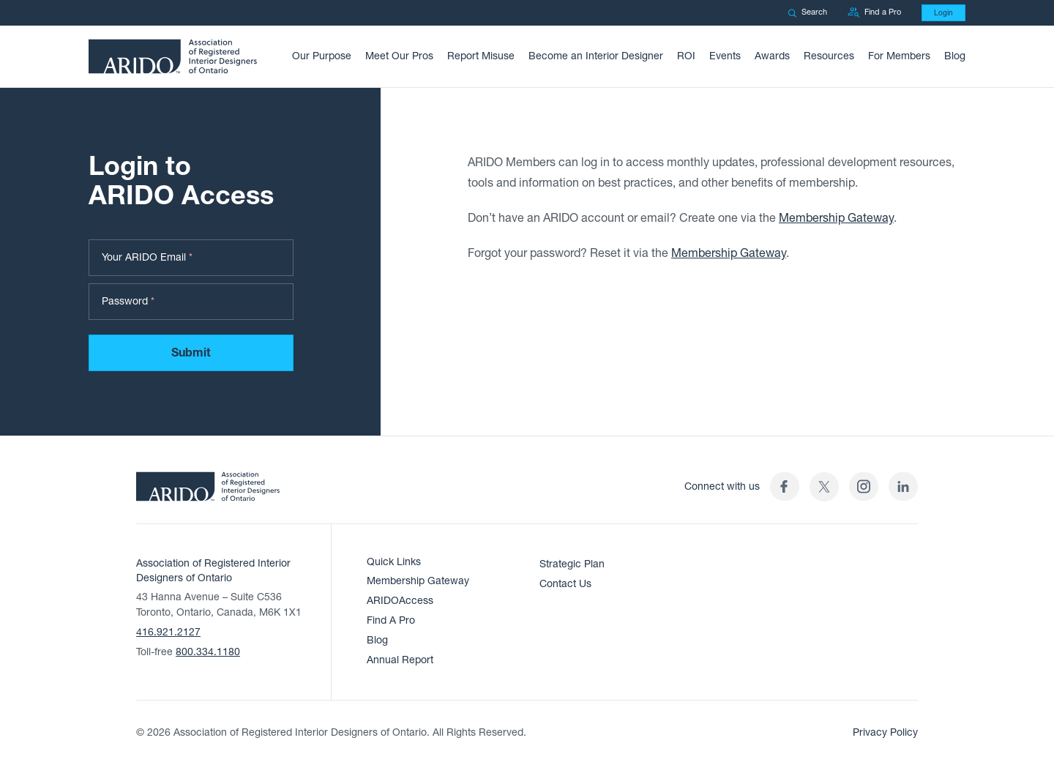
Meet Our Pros (399, 56)
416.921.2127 (168, 632)
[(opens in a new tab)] (824, 486)
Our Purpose (321, 56)
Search (807, 12)
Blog (954, 56)
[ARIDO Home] (208, 491)
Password (128, 302)
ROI (686, 56)
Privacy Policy (885, 732)
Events (725, 56)
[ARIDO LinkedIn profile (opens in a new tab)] (903, 486)
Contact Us (565, 584)
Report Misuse (481, 56)
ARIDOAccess (400, 600)
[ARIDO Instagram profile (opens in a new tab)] (863, 486)
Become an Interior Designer (595, 56)
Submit (191, 353)
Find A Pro (391, 620)
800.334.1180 (208, 652)
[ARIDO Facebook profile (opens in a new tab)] (784, 486)
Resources (829, 56)
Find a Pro (874, 12)
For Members (899, 56)
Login (943, 13)
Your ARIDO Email (147, 258)
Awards (772, 56)
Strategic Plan (572, 564)
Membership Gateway (836, 221)
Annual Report (400, 660)
